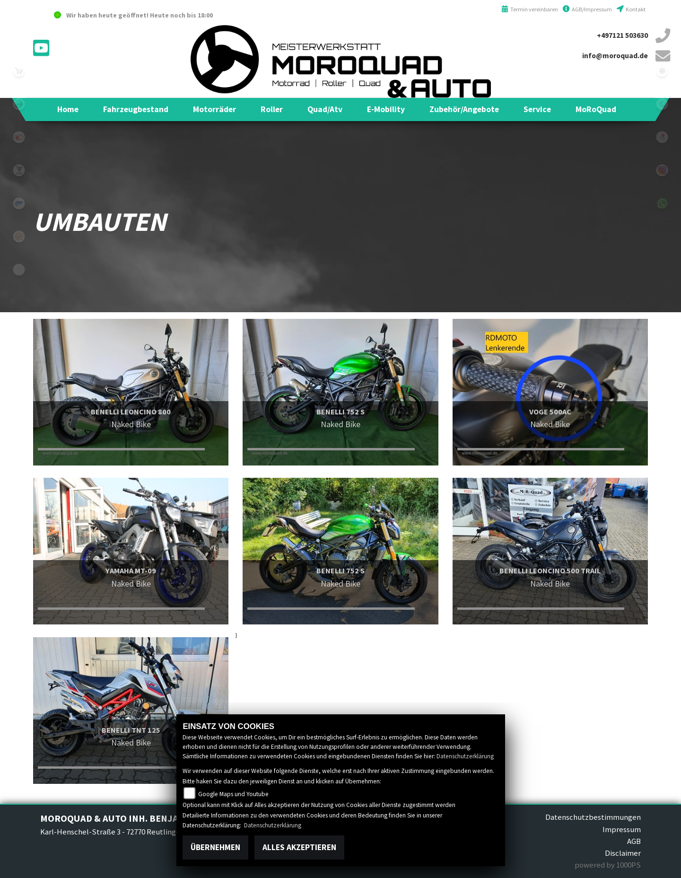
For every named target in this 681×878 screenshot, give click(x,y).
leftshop (19, 71)
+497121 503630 (622, 35)
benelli (19, 104)
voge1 (19, 170)
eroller (19, 269)
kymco (19, 137)
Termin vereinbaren (530, 9)
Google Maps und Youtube (233, 794)
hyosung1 (19, 203)
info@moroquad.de (615, 55)
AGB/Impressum (587, 9)
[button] (135, 109)
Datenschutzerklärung (465, 756)
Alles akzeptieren (299, 847)
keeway (19, 236)
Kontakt (631, 9)
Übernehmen (215, 847)
